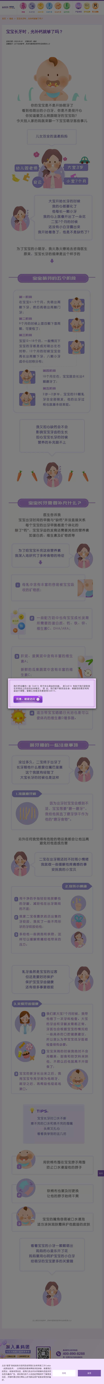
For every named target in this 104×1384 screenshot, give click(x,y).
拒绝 (64, 1373)
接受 (89, 1373)
